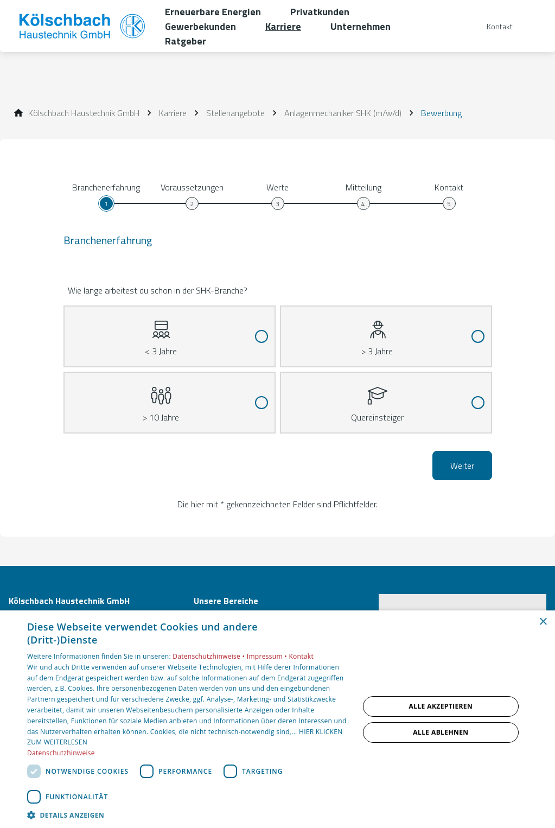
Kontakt (301, 656)
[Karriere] (173, 113)
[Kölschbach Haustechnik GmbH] (83, 113)
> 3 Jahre (377, 332)
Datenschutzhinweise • (209, 656)
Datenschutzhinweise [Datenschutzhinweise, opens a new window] (61, 752)
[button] (188, 815)
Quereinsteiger (377, 398)
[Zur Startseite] (82, 26)
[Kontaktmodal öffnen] (492, 26)
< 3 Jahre (161, 332)
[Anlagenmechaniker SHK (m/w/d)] (342, 113)
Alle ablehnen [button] (440, 732)
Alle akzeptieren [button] (441, 706)
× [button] (543, 622)
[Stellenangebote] (235, 113)
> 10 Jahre (161, 398)
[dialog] (277, 719)
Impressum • (268, 656)
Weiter (462, 465)
